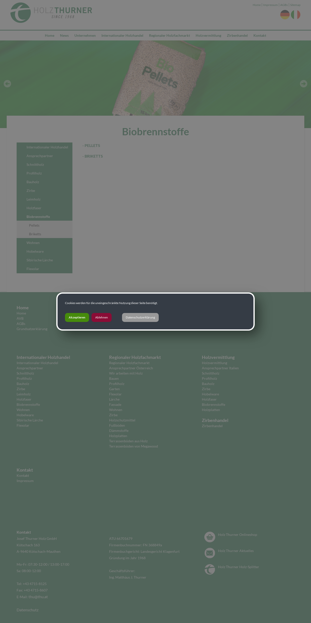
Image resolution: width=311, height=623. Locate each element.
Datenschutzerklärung (140, 317)
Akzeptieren (77, 317)
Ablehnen (101, 317)
